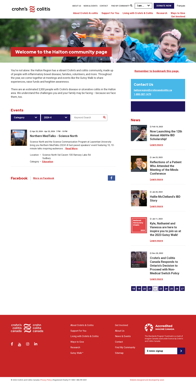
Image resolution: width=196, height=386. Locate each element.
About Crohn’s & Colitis (82, 325)
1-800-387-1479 (142, 94)
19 (139, 288)
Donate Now (164, 5)
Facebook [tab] (111, 178)
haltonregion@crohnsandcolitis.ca (153, 90)
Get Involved (178, 16)
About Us (76, 6)
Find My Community (120, 6)
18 (133, 288)
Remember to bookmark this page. (157, 71)
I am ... (140, 5)
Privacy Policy (46, 380)
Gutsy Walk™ (76, 353)
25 (171, 288)
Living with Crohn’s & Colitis (138, 13)
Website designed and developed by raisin (147, 380)
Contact (104, 6)
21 (149, 288)
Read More (71, 148)
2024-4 (47, 117)
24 (166, 288)
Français (181, 5)
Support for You (110, 13)
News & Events (90, 6)
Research (162, 13)
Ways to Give (178, 13)
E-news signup (155, 351)
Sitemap (119, 353)
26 (177, 288)
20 (144, 288)
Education (47, 161)
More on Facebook (43, 178)
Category (19, 117)
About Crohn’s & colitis (85, 13)
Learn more (156, 144)
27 (182, 288)
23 (160, 288)
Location (34, 154)
